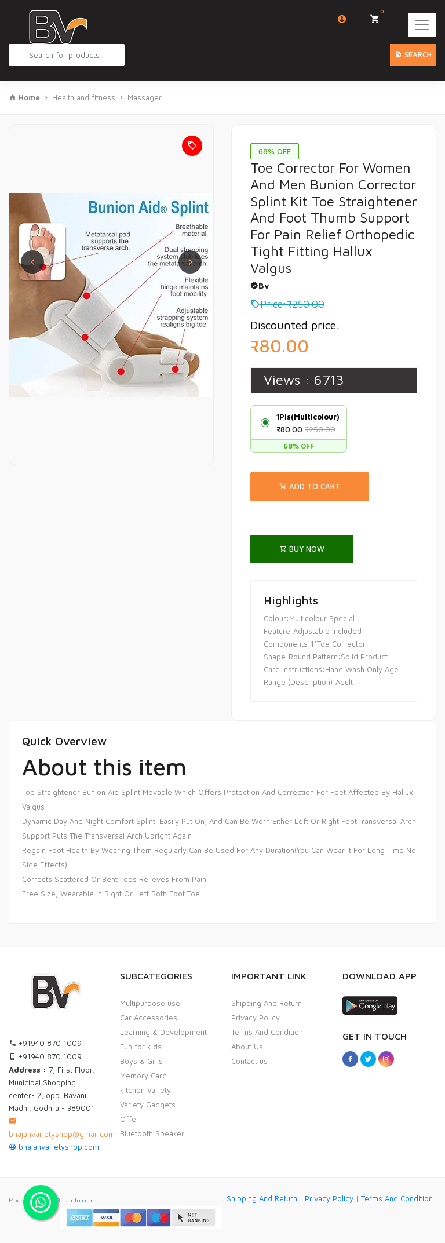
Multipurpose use (150, 1003)
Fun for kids (141, 1046)
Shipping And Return (266, 1003)
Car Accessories (148, 1017)
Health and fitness (83, 97)
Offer (129, 1119)
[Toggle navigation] (422, 25)
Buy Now (301, 548)
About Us (247, 1046)
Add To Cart (309, 486)
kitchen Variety (145, 1090)
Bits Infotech (74, 1200)
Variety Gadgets (148, 1104)
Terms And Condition (267, 1032)
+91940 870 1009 (45, 1043)
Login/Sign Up (342, 19)
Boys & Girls (141, 1061)
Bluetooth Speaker (152, 1133)
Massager (144, 97)
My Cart (378, 15)
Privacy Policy (255, 1017)
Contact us (249, 1061)
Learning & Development (163, 1032)
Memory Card (143, 1075)
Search (413, 54)
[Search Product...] (67, 55)
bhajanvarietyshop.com (54, 1146)
